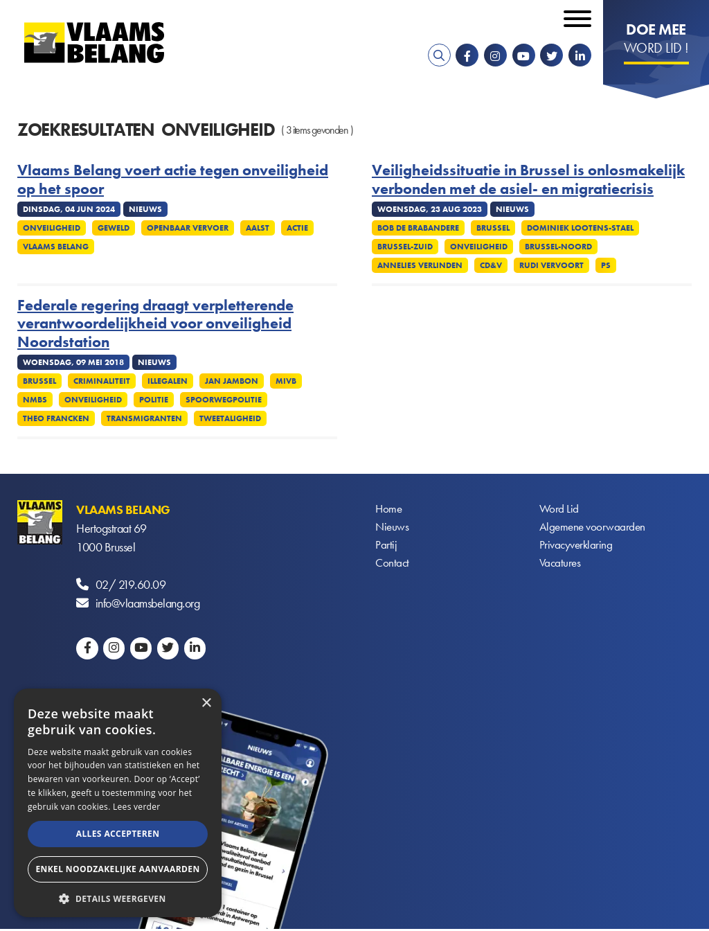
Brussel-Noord (558, 246)
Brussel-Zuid (405, 246)
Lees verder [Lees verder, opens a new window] (137, 807)
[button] (118, 897)
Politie (153, 399)
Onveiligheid (51, 227)
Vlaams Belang (56, 246)
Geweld (113, 227)
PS (606, 265)
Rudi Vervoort (551, 265)
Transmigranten (144, 418)
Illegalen (167, 381)
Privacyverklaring (577, 547)
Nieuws (392, 528)
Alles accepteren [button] (118, 834)
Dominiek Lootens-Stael (580, 227)
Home (389, 509)
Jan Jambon (231, 381)
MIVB (286, 381)
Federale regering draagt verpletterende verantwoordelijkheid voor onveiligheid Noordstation (155, 323)
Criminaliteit (101, 381)
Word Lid (559, 509)
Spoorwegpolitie (224, 399)
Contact (393, 566)
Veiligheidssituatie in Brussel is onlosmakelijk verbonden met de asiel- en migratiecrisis (528, 179)
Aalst (257, 227)
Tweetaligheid (230, 418)
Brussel (493, 227)
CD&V (491, 265)
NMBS (35, 399)
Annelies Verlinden (420, 265)
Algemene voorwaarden (594, 528)
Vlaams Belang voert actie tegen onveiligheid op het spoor (172, 179)
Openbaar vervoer (187, 227)
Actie (297, 227)
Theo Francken (56, 418)
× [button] (206, 703)
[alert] (118, 803)
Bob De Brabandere (418, 227)
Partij (386, 547)
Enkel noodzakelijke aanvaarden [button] (117, 869)
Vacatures (561, 566)
